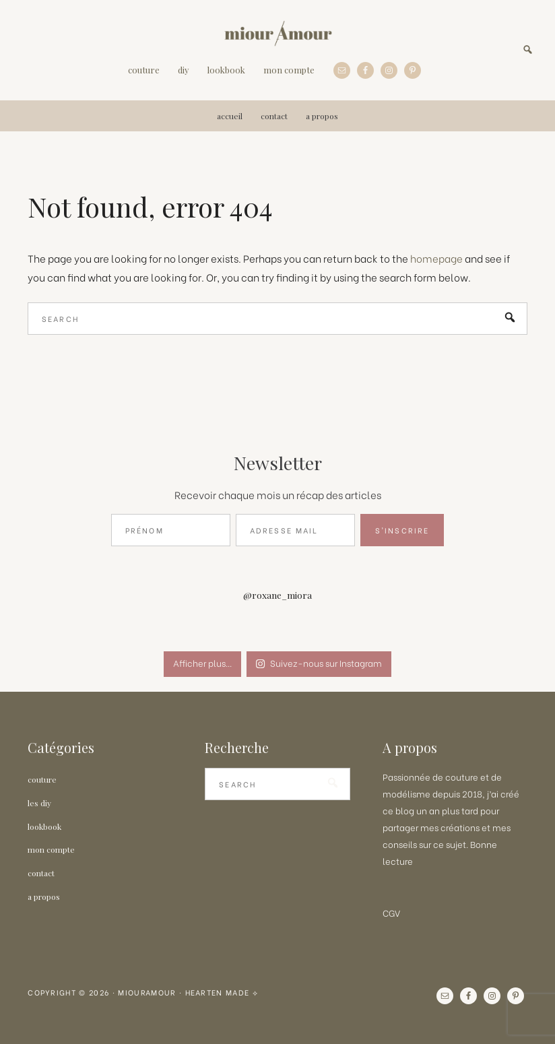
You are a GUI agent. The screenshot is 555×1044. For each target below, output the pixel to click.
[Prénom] (170, 530)
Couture (42, 779)
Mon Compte (51, 849)
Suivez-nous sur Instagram (318, 662)
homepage (436, 258)
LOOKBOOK (44, 826)
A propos (44, 896)
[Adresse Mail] (295, 530)
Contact (41, 873)
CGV (391, 912)
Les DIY (39, 802)
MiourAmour (278, 33)
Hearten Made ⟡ (222, 992)
